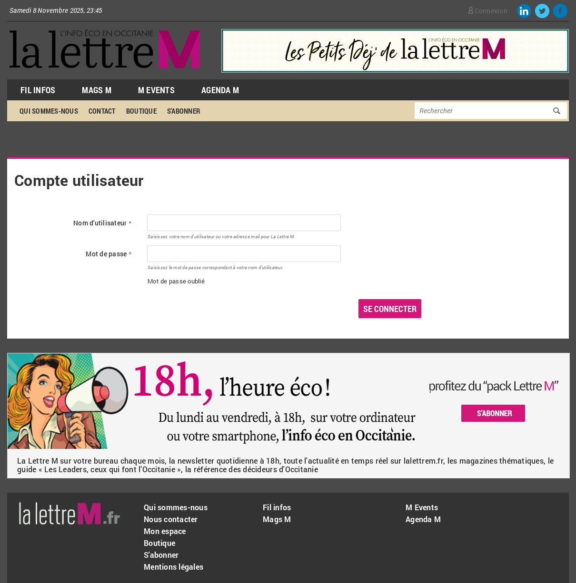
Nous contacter (171, 519)
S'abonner (183, 111)
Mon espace (165, 531)
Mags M (96, 90)
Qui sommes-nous (49, 111)
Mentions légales (173, 567)
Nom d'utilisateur (102, 223)
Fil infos (277, 507)
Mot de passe (108, 254)
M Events (156, 90)
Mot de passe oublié (176, 281)
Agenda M (220, 90)
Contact (102, 111)
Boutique (141, 111)
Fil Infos (37, 90)
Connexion (491, 10)
